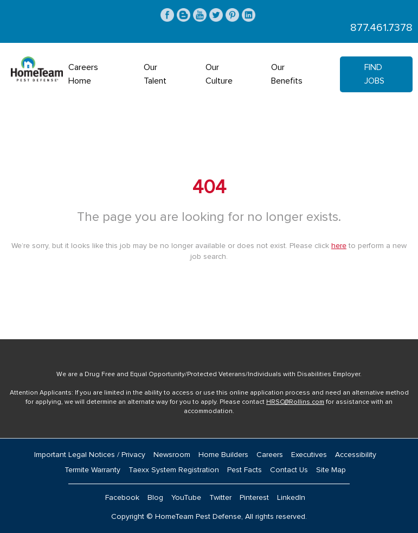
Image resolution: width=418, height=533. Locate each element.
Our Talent (155, 74)
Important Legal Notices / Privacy (89, 455)
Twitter (220, 498)
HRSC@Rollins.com (295, 402)
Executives (309, 455)
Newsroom (171, 455)
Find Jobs (374, 74)
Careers (269, 455)
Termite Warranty (92, 470)
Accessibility (355, 455)
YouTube (186, 498)
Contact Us (289, 470)
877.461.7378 (381, 27)
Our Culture (219, 74)
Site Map (331, 470)
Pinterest (254, 498)
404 (209, 188)
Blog (155, 498)
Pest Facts (244, 470)
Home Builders (223, 455)
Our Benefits (287, 74)
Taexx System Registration (173, 470)
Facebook (122, 498)
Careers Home (83, 74)
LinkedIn (291, 498)
